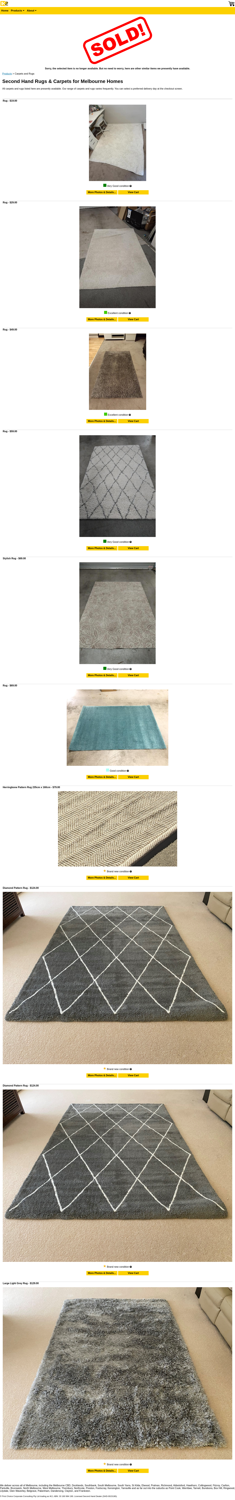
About (32, 10)
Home (4, 10)
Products (17, 10)
